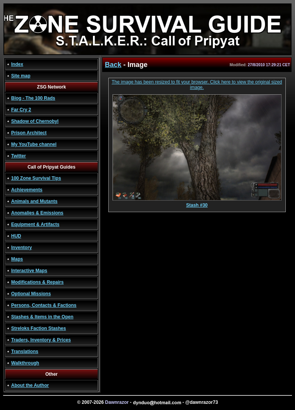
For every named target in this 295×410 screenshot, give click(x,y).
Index (17, 64)
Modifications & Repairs (37, 282)
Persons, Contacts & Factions (43, 305)
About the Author (30, 385)
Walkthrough (25, 363)
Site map (20, 76)
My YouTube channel (33, 144)
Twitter (18, 156)
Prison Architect (28, 133)
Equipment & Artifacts (35, 224)
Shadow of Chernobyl (34, 121)
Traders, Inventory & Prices (41, 340)
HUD (16, 236)
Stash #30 (197, 203)
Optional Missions (31, 293)
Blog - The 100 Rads (33, 98)
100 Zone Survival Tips (36, 178)
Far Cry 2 (21, 109)
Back (113, 65)
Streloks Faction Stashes (38, 328)
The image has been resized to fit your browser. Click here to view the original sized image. (197, 84)
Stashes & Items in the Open (42, 317)
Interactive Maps (29, 270)
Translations (24, 351)
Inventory (21, 247)
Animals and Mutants (34, 201)
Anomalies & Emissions (37, 213)
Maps (17, 259)
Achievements (26, 189)
